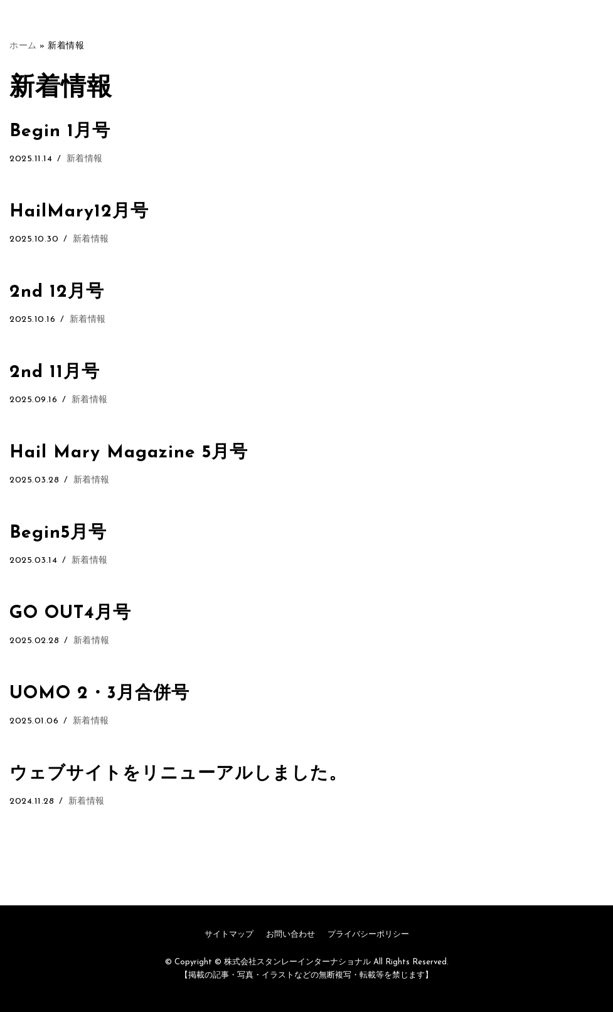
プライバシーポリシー (368, 934)
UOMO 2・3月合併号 (99, 694)
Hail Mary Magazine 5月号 (128, 453)
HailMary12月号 (79, 212)
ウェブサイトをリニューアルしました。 (178, 774)
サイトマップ (229, 934)
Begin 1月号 (59, 132)
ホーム (23, 46)
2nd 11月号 (54, 372)
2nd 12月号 (56, 292)
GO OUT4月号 (70, 613)
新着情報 (85, 159)
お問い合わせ (290, 934)
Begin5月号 (58, 533)
